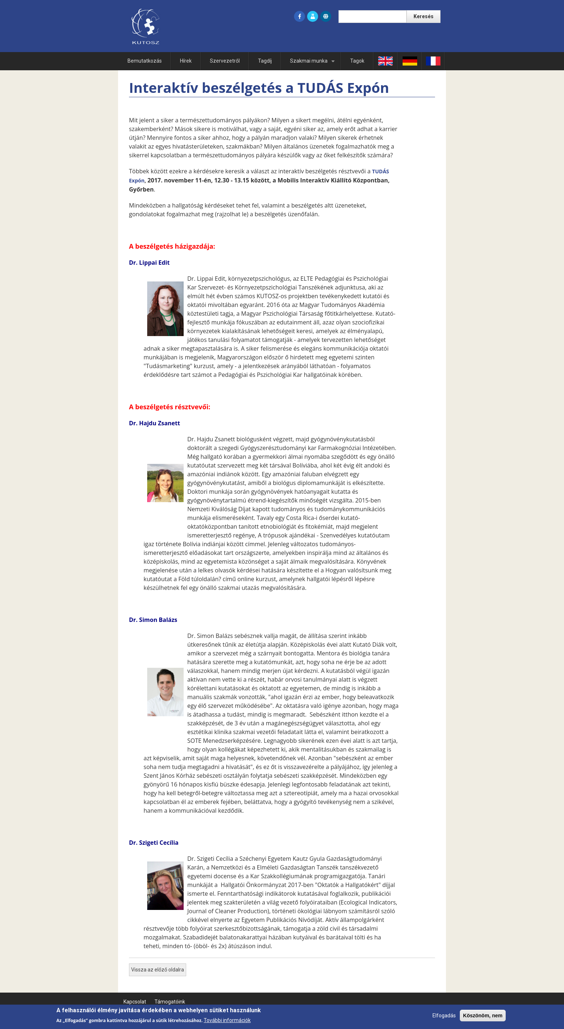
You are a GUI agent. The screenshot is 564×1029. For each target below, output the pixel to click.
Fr (433, 61)
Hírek (186, 61)
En (385, 61)
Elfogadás (444, 1018)
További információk (227, 1022)
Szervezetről (225, 61)
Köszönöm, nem (482, 1018)
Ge (410, 61)
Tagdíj (265, 61)
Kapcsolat (135, 1002)
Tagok (357, 61)
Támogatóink (169, 1002)
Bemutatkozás (145, 61)
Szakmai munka (313, 64)
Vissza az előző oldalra (157, 970)
